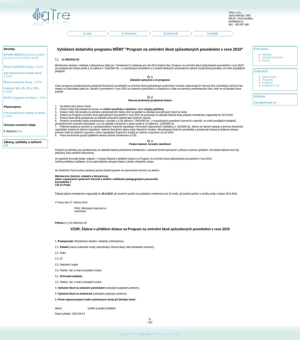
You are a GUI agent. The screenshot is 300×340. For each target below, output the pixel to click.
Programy (267, 79)
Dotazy (266, 60)
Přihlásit (259, 96)
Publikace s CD (270, 85)
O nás (87, 33)
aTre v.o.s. (145, 334)
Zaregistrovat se (265, 102)
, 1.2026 (23, 66)
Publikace (267, 82)
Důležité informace (272, 57)
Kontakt (212, 33)
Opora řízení (269, 76)
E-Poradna (129, 33)
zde (6, 145)
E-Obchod (171, 33)
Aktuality (266, 54)
